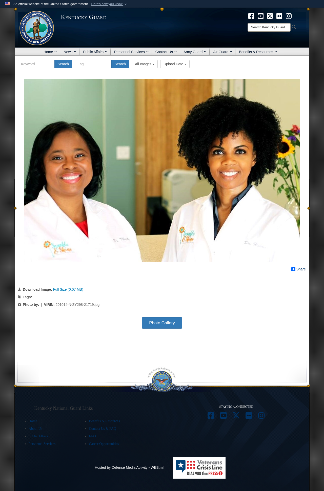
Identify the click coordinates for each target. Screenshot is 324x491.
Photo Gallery (162, 323)
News (70, 52)
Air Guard (222, 52)
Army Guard (195, 52)
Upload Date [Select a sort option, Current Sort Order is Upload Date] (175, 64)
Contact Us (166, 52)
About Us (35, 429)
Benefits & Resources (258, 52)
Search (63, 64)
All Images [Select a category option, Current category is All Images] (144, 64)
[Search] (269, 27)
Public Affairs (95, 52)
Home (50, 52)
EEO (92, 436)
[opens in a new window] (251, 16)
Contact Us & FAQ (102, 429)
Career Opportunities (104, 444)
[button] (109, 4)
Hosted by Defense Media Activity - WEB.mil (129, 467)
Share (298, 269)
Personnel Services (131, 52)
